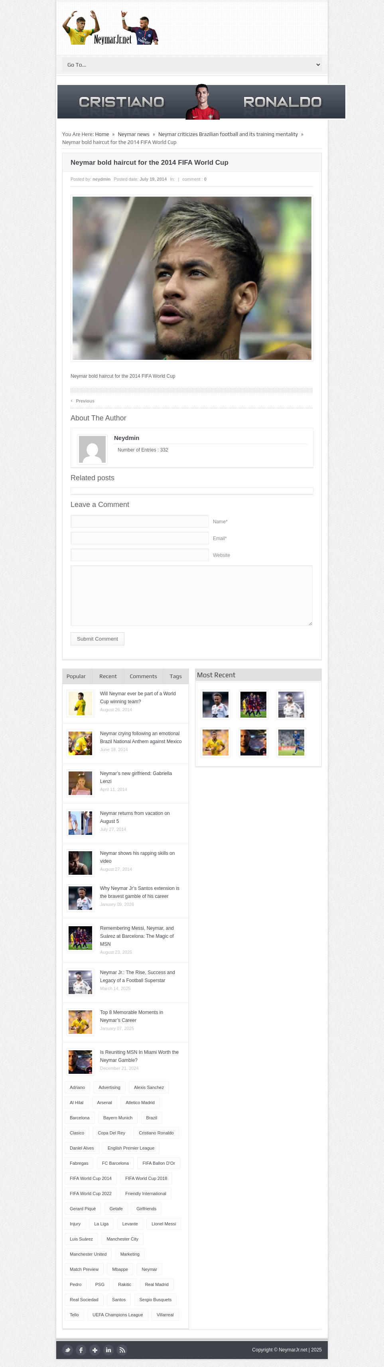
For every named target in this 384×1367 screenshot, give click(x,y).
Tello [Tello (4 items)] (74, 1314)
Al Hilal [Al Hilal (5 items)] (76, 1102)
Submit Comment (97, 639)
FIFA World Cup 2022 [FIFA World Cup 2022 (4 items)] (91, 1193)
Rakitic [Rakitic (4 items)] (124, 1284)
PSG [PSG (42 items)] (99, 1284)
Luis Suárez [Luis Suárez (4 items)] (81, 1239)
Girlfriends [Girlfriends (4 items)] (146, 1208)
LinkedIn (108, 1350)
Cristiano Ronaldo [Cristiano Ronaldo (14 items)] (156, 1132)
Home (102, 134)
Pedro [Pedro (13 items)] (75, 1284)
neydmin (101, 179)
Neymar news (133, 134)
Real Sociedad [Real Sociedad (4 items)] (84, 1299)
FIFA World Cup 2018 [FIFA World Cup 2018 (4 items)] (146, 1178)
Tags (176, 676)
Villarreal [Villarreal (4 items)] (165, 1314)
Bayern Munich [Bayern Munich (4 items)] (117, 1117)
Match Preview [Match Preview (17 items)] (84, 1269)
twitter (67, 1350)
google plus (94, 1350)
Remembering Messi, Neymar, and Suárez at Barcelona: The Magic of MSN (137, 936)
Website (221, 555)
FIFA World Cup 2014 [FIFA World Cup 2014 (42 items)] (91, 1178)
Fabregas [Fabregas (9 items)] (79, 1163)
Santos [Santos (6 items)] (119, 1299)
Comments (143, 676)
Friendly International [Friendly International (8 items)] (145, 1193)
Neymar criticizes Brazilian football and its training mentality (228, 134)
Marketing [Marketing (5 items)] (130, 1254)
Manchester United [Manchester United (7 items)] (88, 1254)
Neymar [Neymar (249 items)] (150, 1269)
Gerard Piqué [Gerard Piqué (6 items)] (83, 1208)
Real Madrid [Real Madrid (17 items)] (157, 1284)
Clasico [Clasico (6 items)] (77, 1132)
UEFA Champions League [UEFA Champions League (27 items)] (118, 1314)
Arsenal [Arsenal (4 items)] (104, 1102)
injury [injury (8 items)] (75, 1223)
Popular (76, 676)
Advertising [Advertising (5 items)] (109, 1087)
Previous (83, 400)
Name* (220, 522)
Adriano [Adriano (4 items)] (77, 1087)
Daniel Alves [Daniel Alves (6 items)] (82, 1148)
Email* (220, 538)
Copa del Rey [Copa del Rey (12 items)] (111, 1132)
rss (121, 1350)
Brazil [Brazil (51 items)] (152, 1117)
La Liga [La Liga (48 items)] (101, 1223)
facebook (81, 1350)
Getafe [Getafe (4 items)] (116, 1208)
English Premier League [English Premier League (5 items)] (131, 1148)
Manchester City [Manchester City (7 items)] (122, 1239)
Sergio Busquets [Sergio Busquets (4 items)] (156, 1299)
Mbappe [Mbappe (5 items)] (120, 1269)
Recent (108, 676)
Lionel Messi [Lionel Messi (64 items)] (164, 1223)
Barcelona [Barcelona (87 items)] (80, 1117)
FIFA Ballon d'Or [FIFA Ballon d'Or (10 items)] (158, 1163)
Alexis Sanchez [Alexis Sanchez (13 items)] (149, 1087)
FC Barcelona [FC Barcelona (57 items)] (115, 1163)
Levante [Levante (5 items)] (130, 1223)
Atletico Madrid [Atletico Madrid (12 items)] (140, 1102)
